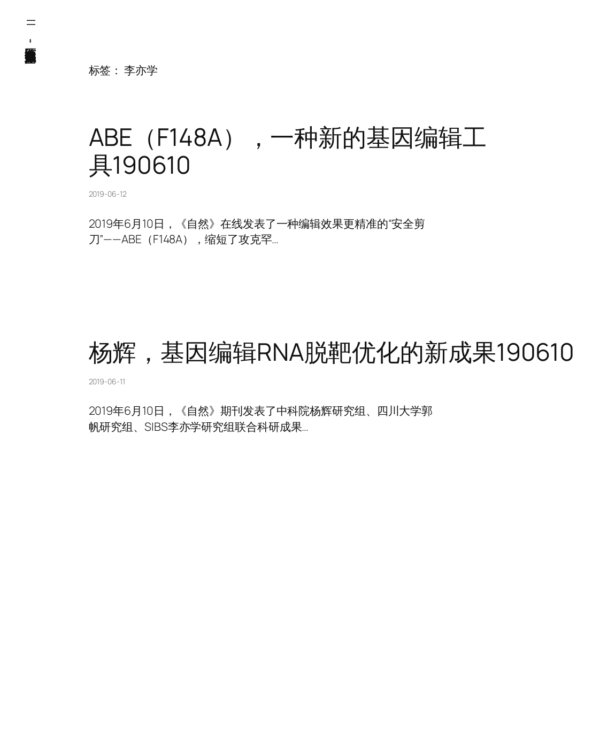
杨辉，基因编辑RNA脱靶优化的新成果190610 (332, 352)
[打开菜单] (31, 22)
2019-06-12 (108, 194)
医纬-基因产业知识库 (31, 40)
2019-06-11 (107, 381)
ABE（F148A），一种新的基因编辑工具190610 (288, 150)
